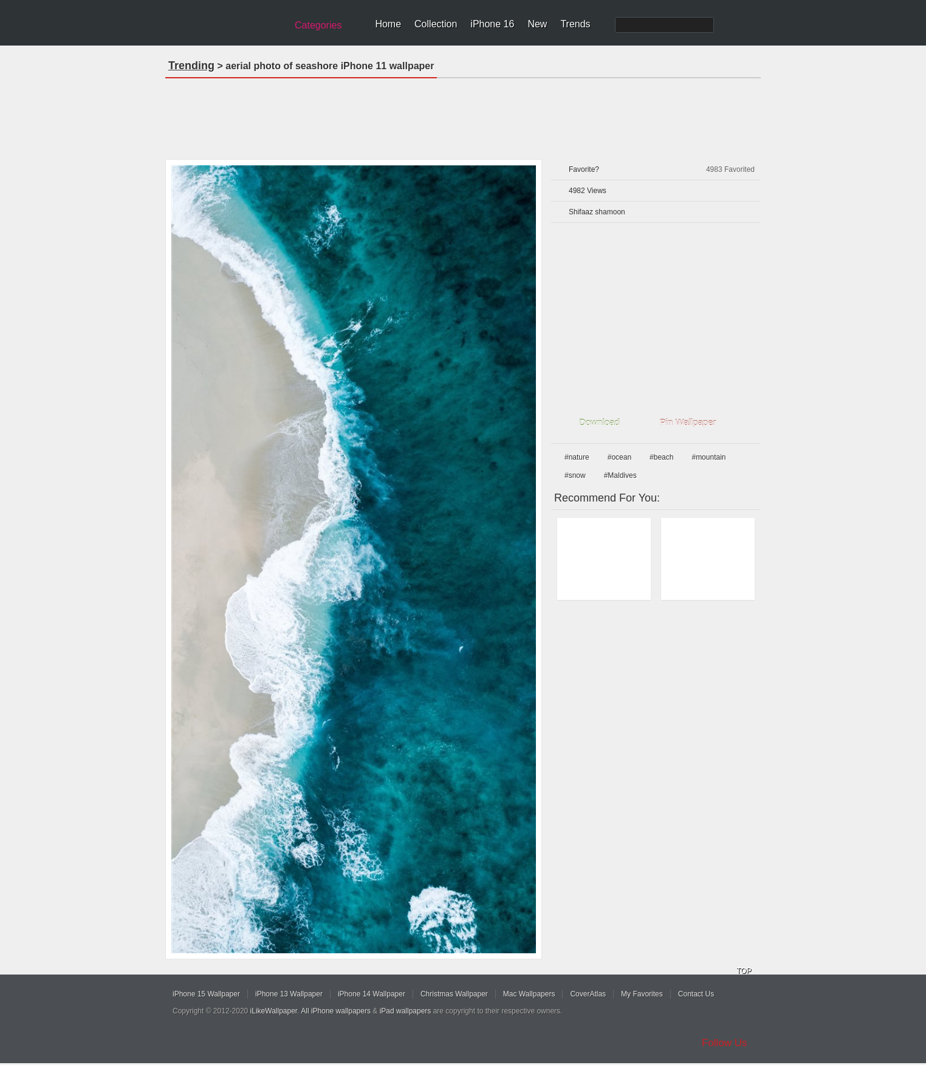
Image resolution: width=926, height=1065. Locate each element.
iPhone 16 (492, 24)
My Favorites (642, 994)
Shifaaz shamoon (597, 212)
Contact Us (696, 994)
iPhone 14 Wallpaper (371, 994)
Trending (191, 66)
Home (388, 24)
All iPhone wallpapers (336, 1011)
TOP (743, 971)
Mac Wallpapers (529, 994)
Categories (318, 25)
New (537, 24)
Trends (575, 24)
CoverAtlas (588, 994)
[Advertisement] (463, 114)
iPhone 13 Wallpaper (289, 994)
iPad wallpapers (405, 1011)
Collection (435, 24)
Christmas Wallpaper (454, 994)
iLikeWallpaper (274, 1011)
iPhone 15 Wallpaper (206, 994)
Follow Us (724, 1043)
